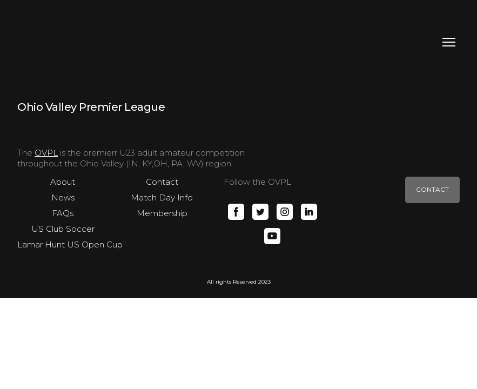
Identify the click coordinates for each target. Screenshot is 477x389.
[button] (236, 212)
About (62, 182)
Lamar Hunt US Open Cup (70, 244)
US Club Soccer (63, 229)
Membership (162, 213)
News (63, 197)
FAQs (62, 213)
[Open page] (91, 106)
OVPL (46, 152)
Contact (162, 182)
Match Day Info (162, 197)
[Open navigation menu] (449, 42)
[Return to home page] (63, 42)
